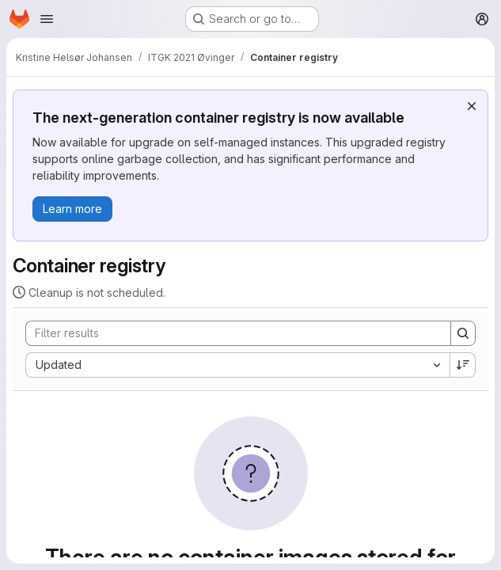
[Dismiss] (471, 106)
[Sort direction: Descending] (463, 365)
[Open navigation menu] (46, 19)
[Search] (230, 333)
